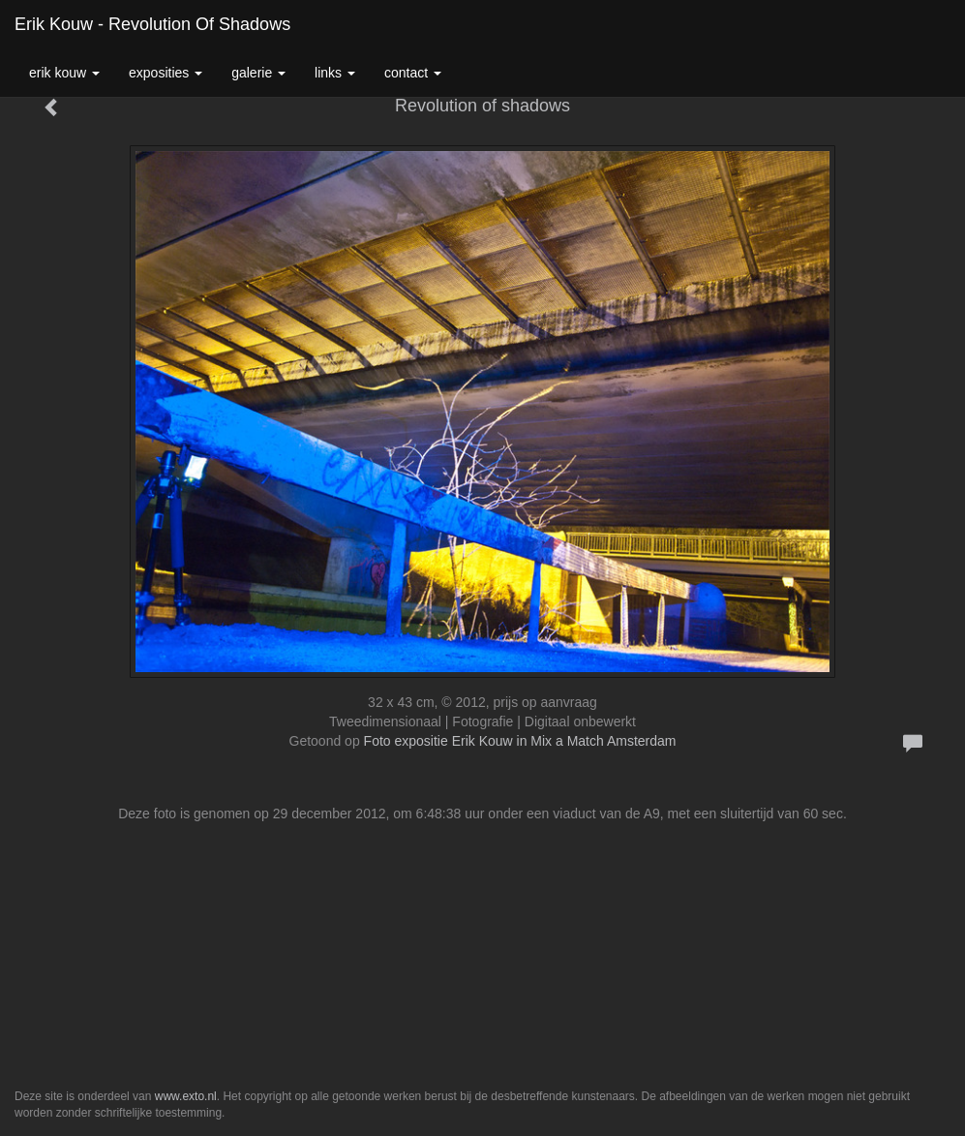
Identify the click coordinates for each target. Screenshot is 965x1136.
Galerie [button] (258, 72)
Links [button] (335, 72)
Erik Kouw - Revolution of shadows (152, 24)
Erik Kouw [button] (64, 72)
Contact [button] (412, 72)
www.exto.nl (186, 1096)
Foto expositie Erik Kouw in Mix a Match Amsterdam (520, 741)
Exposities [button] (165, 72)
